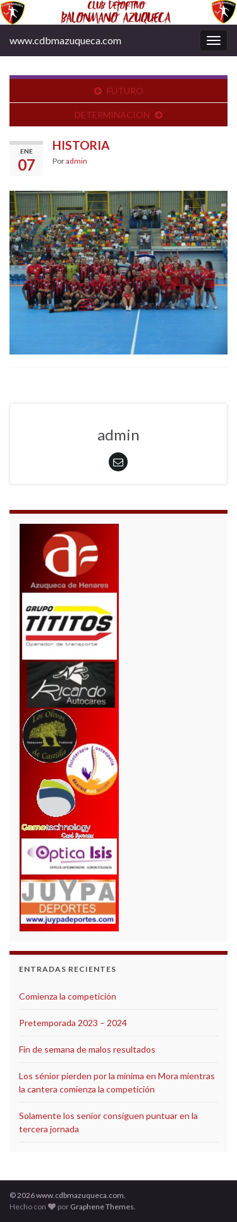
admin (76, 161)
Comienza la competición (67, 996)
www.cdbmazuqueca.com (65, 40)
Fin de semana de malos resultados (87, 1049)
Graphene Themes (102, 1206)
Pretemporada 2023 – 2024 (73, 1022)
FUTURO (125, 90)
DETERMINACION (112, 114)
